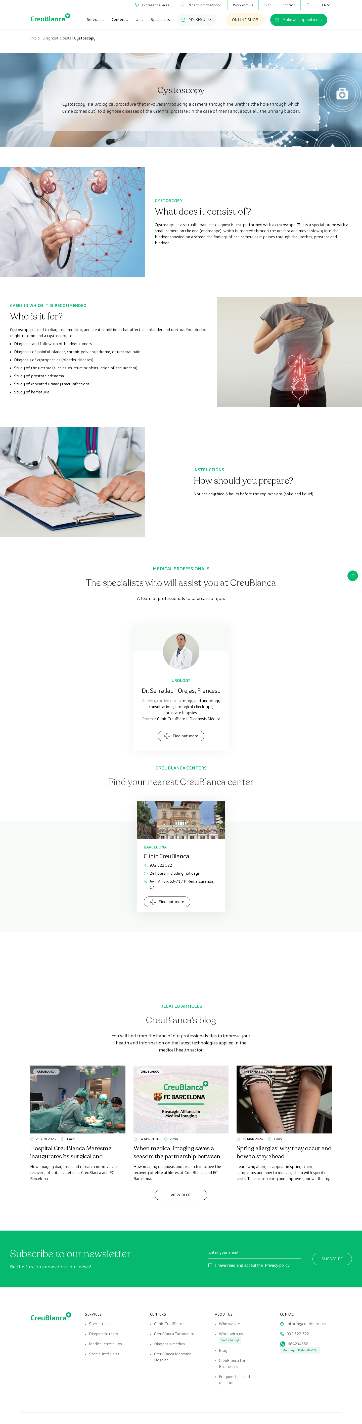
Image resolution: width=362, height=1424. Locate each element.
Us (139, 19)
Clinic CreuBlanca (169, 1323)
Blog (268, 5)
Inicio (35, 38)
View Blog (181, 1195)
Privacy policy (277, 1265)
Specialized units (104, 1354)
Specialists (160, 19)
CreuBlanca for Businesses (232, 1363)
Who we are (229, 1323)
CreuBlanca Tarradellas (174, 1333)
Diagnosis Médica (169, 1344)
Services (96, 19)
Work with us (243, 5)
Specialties (98, 1323)
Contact (289, 5)
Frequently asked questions (234, 1379)
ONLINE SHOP (245, 19)
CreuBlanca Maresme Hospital (172, 1357)
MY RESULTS (197, 19)
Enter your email (223, 1252)
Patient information (201, 5)
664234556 (298, 1344)
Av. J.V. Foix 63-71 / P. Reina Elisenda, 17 (179, 884)
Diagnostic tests (56, 38)
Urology (181, 680)
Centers (120, 19)
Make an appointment (298, 19)
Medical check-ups (105, 1344)
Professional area (152, 5)
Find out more (181, 736)
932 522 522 (158, 865)
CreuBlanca (46, 1071)
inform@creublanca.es (306, 1323)
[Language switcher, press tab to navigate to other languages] (324, 5)
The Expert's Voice (258, 1071)
